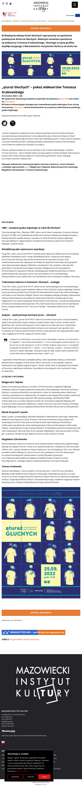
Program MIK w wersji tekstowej (24, 639)
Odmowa (30, 777)
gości (27, 167)
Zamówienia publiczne (49, 758)
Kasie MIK (64, 99)
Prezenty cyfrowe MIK (49, 755)
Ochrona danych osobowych (51, 769)
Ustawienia (15, 777)
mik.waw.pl (9, 101)
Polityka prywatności (48, 762)
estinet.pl (44, 784)
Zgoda (44, 777)
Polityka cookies (47, 765)
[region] (28, 766)
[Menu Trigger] (75, 5)
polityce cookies (22, 771)
